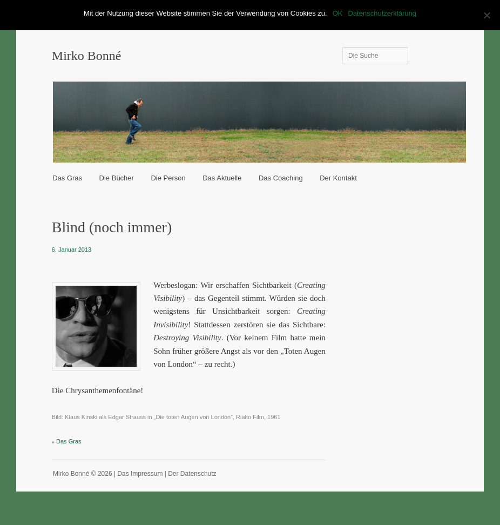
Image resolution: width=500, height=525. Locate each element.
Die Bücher (116, 178)
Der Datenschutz (192, 473)
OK (338, 13)
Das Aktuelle (221, 178)
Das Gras (67, 178)
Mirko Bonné (86, 56)
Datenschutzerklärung (382, 13)
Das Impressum (140, 473)
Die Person (168, 178)
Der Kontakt (338, 178)
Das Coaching (281, 178)
